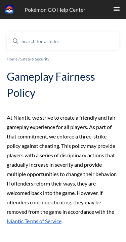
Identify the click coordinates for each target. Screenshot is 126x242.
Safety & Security (34, 59)
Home (12, 59)
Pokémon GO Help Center (55, 9)
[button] (117, 11)
